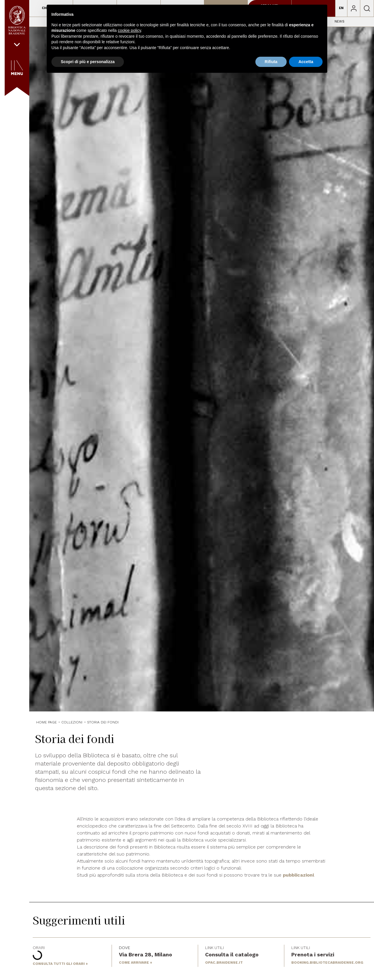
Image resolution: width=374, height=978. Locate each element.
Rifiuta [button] (271, 61)
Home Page (46, 722)
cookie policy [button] (129, 30)
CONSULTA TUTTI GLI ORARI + (60, 964)
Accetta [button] (305, 61)
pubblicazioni (298, 875)
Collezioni (71, 722)
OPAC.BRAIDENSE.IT (224, 962)
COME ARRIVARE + (135, 962)
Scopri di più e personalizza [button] (88, 61)
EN (341, 8)
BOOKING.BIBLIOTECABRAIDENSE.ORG (327, 962)
